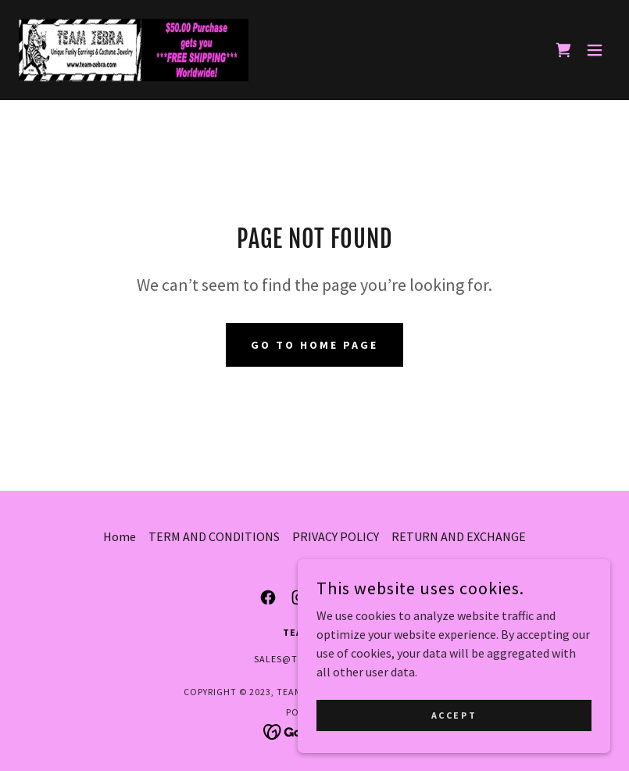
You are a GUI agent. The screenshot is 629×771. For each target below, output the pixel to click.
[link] (133, 50)
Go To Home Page (314, 345)
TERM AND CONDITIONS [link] (214, 536)
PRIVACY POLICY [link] (335, 536)
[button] (594, 50)
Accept (454, 747)
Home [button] (119, 536)
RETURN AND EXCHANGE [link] (458, 536)
